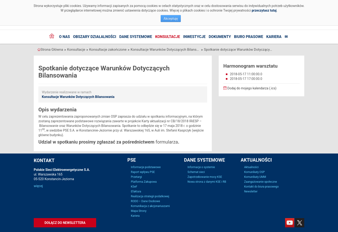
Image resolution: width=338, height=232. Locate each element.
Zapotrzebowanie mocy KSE (204, 177)
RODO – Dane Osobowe (145, 201)
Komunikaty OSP (254, 172)
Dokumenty (220, 36)
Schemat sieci (196, 172)
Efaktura (136, 191)
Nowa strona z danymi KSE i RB (206, 181)
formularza (167, 142)
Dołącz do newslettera (64, 223)
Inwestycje (194, 36)
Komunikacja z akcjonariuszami (150, 206)
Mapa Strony (138, 211)
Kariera (274, 36)
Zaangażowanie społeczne (260, 181)
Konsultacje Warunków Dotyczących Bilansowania (165, 49)
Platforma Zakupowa (144, 181)
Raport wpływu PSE (143, 172)
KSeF (134, 186)
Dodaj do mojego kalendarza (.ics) (250, 88)
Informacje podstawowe (146, 167)
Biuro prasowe (248, 36)
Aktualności (251, 167)
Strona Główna (51, 49)
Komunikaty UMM (255, 177)
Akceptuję (171, 18)
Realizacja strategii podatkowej (150, 196)
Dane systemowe (135, 36)
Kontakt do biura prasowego (261, 186)
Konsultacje (167, 36)
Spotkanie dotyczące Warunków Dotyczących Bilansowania (238, 49)
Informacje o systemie (201, 167)
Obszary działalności (94, 36)
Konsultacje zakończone (108, 49)
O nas (64, 36)
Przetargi (136, 177)
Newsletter (251, 191)
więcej (38, 186)
